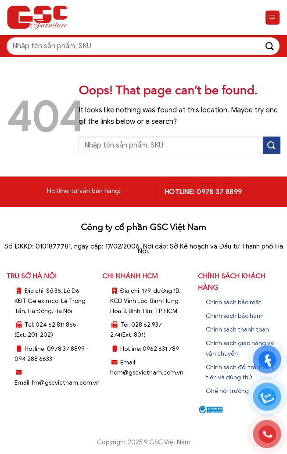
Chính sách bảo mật (234, 302)
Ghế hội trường (227, 391)
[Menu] (272, 18)
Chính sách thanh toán (237, 329)
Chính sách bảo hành (235, 316)
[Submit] (270, 45)
